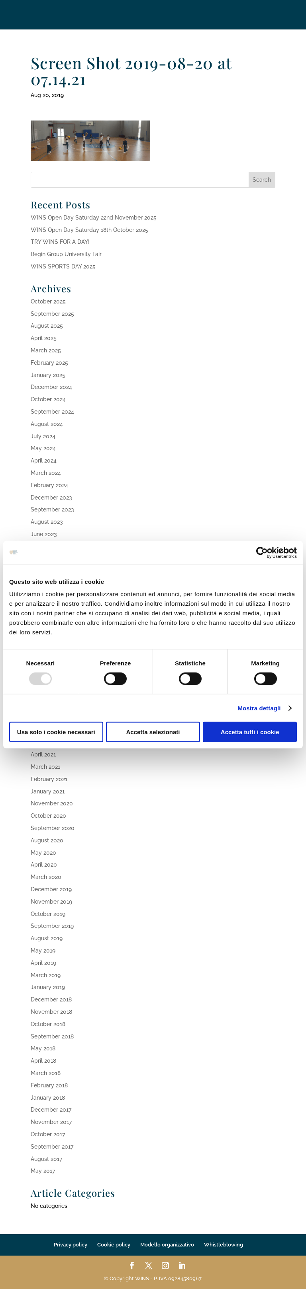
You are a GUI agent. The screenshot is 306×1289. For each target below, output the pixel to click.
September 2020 (53, 828)
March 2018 (46, 1073)
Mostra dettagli (258, 707)
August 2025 (47, 326)
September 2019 (52, 926)
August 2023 (47, 522)
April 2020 (44, 864)
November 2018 (51, 1012)
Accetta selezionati (153, 732)
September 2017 (52, 1146)
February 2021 (49, 779)
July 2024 (43, 436)
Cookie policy (113, 1245)
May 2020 (43, 853)
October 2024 (48, 399)
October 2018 (48, 1024)
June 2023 (44, 534)
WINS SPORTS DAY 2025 (63, 266)
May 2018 (43, 1048)
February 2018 (49, 1085)
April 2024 (44, 460)
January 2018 (48, 1098)
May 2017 (43, 1171)
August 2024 (47, 424)
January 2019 (48, 987)
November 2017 (51, 1122)
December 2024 (51, 387)
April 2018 (43, 1061)
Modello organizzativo (167, 1245)
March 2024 (46, 473)
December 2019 (51, 889)
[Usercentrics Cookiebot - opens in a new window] (262, 552)
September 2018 (52, 1036)
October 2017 (48, 1134)
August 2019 (47, 938)
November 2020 (52, 803)
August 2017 (46, 1159)
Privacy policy (70, 1245)
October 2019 (48, 914)
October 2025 (48, 301)
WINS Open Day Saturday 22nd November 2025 (94, 217)
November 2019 (51, 901)
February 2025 (49, 363)
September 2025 (52, 314)
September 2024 (52, 411)
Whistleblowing (223, 1245)
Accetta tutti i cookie (250, 732)
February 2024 (49, 485)
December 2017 (51, 1109)
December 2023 (51, 497)
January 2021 (48, 791)
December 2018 (51, 999)
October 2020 (48, 816)
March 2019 (46, 975)
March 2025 (46, 350)
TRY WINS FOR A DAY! (60, 242)
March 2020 (46, 877)
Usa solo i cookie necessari (56, 732)
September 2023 (52, 509)
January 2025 (48, 375)
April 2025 (44, 338)
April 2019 (43, 963)
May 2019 (43, 950)
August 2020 (47, 840)
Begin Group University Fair (66, 254)
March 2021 (45, 767)
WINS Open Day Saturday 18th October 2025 (89, 230)
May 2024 (43, 448)
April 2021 (43, 754)
